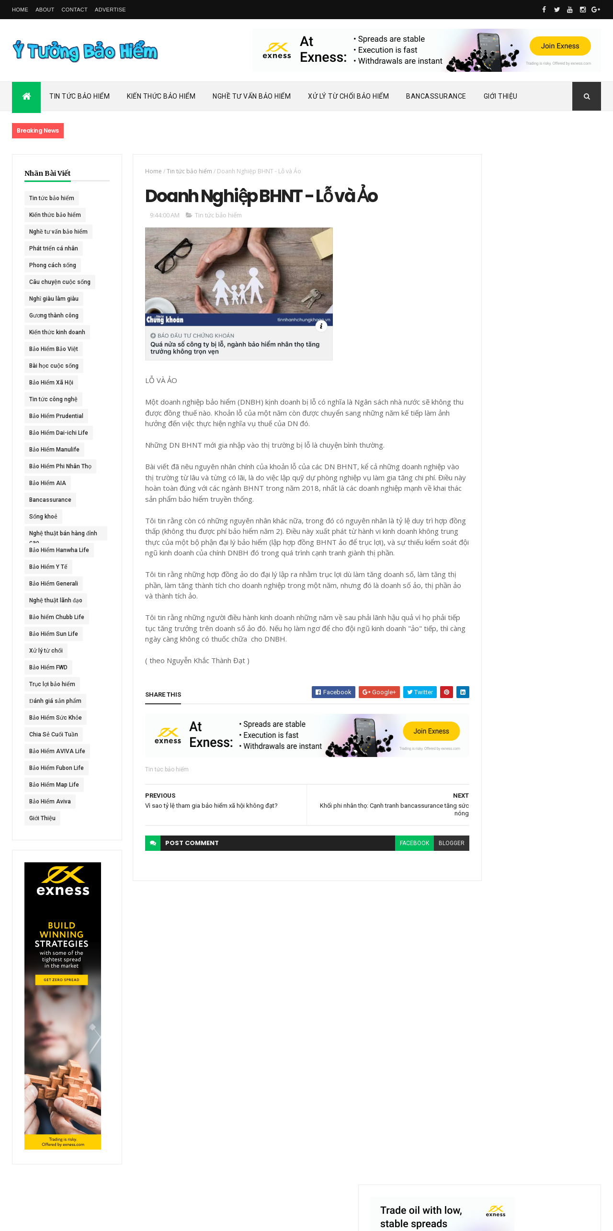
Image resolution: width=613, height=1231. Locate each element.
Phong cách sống (52, 265)
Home (20, 9)
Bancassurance (436, 96)
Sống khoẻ (43, 516)
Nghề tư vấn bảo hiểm (58, 231)
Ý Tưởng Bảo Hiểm (163, 1217)
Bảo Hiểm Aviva (50, 801)
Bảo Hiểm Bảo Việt (53, 349)
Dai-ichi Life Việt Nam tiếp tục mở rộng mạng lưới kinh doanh (549, 415)
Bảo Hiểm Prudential (56, 416)
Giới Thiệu (501, 96)
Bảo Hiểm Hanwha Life (59, 550)
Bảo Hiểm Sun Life (53, 634)
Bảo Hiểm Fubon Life (56, 768)
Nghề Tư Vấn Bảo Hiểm (252, 96)
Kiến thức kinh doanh (57, 332)
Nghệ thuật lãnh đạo (55, 600)
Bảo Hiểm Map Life (54, 784)
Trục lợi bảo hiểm (52, 684)
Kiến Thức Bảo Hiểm (161, 96)
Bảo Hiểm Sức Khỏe (55, 717)
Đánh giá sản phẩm (55, 701)
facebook (380, 857)
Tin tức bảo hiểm (51, 198)
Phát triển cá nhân (53, 248)
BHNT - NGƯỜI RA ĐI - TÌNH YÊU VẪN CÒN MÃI (548, 550)
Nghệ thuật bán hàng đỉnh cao (57, 535)
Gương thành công (54, 315)
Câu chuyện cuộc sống (60, 282)
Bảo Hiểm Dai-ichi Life (58, 432)
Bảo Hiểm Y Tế (48, 567)
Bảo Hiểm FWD (48, 667)
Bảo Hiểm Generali (53, 583)
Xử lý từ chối (46, 650)
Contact (75, 9)
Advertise (110, 9)
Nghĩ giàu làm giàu (54, 298)
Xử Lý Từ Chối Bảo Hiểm (348, 96)
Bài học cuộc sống (54, 365)
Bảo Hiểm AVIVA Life (57, 751)
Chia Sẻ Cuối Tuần (53, 734)
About (44, 9)
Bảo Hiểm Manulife (54, 449)
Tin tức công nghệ (53, 399)
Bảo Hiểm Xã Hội (51, 382)
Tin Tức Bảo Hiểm (79, 96)
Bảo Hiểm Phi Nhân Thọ (60, 466)
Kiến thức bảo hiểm (55, 215)
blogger (418, 857)
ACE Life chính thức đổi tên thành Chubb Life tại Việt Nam (549, 457)
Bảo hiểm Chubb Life (56, 617)
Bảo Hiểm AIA (47, 483)
